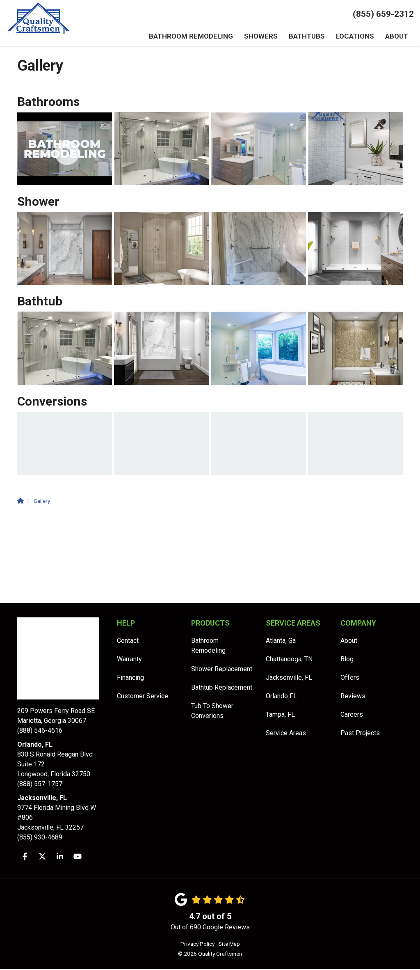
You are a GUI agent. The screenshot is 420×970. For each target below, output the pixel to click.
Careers (351, 716)
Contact (128, 642)
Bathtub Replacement (221, 689)
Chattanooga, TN (289, 660)
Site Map (229, 945)
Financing (130, 679)
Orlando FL (281, 697)
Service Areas (286, 734)
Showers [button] (261, 37)
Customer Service (142, 697)
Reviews (352, 697)
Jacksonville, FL (289, 679)
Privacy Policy (197, 945)
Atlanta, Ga (281, 642)
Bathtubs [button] (307, 37)
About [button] (396, 37)
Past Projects (360, 734)
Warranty (129, 660)
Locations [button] (354, 37)
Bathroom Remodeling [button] (194, 37)
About (348, 642)
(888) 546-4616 (61, 721)
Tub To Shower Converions (212, 712)
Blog (347, 660)
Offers (349, 679)
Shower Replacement (221, 670)
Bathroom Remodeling (208, 647)
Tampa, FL (280, 716)
